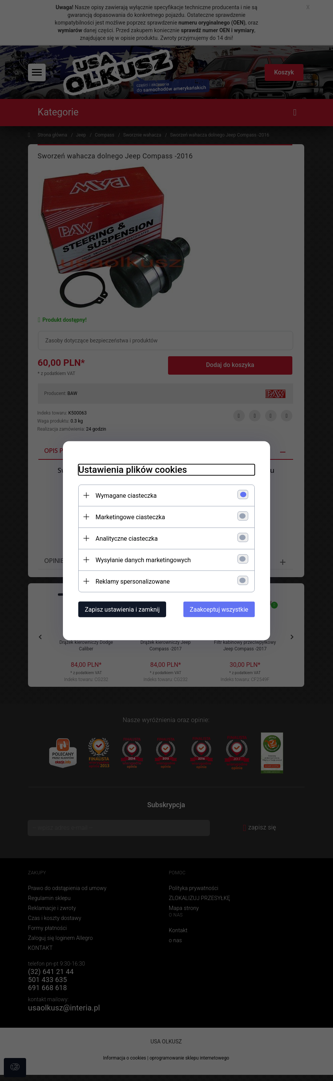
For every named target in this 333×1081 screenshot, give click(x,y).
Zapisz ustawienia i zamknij (122, 609)
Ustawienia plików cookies (132, 469)
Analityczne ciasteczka (127, 538)
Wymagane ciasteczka (126, 495)
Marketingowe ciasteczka (130, 516)
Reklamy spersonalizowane (133, 581)
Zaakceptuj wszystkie (219, 609)
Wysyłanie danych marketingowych (143, 559)
